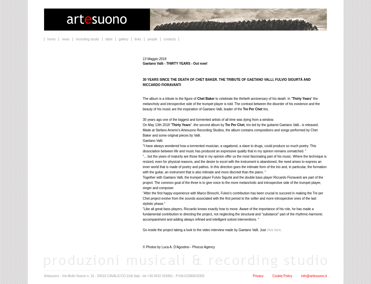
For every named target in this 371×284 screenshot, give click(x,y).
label (109, 39)
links (138, 39)
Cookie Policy (282, 276)
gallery (123, 39)
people (152, 39)
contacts (169, 39)
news (65, 39)
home (51, 39)
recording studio (87, 39)
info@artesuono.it (314, 276)
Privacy (258, 276)
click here (274, 230)
